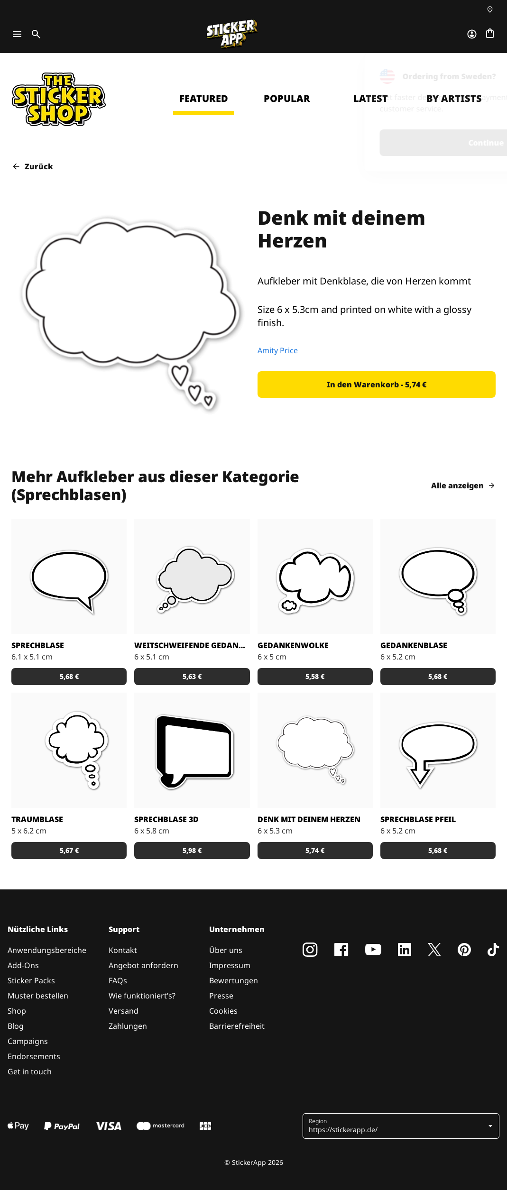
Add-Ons (23, 965)
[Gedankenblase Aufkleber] (438, 576)
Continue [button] (376, 142)
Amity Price (278, 350)
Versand (123, 1011)
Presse (221, 995)
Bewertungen (233, 980)
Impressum (229, 965)
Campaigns (28, 1041)
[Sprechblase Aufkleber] (438, 750)
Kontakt (123, 950)
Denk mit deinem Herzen (309, 819)
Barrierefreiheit (237, 1026)
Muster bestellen (38, 995)
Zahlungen (128, 1026)
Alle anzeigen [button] (463, 485)
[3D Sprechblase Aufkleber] (191, 750)
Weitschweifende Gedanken (191, 645)
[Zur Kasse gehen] (490, 34)
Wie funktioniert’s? (142, 995)
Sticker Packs (31, 980)
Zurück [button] (32, 166)
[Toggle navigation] (17, 34)
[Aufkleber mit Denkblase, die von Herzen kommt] (315, 750)
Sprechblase (37, 645)
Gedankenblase (413, 645)
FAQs (118, 980)
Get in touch (30, 1071)
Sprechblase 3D (166, 819)
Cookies (223, 1011)
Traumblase (37, 819)
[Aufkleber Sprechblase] (69, 576)
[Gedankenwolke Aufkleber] (315, 576)
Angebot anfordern (143, 965)
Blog (16, 1026)
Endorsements (34, 1056)
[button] (377, 384)
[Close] (483, 66)
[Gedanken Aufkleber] (191, 576)
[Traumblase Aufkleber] (69, 750)
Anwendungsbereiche (47, 950)
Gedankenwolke (293, 645)
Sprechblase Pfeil (418, 819)
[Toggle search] (34, 34)
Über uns (225, 950)
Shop (17, 1011)
